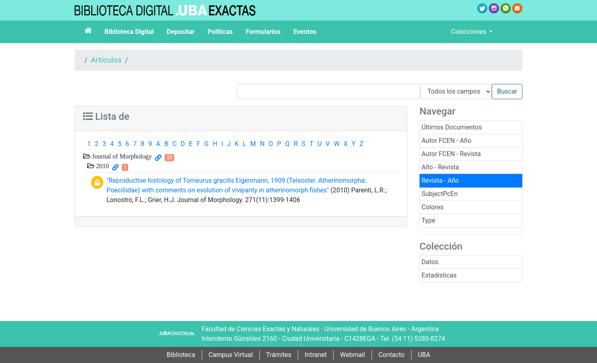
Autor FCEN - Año (446, 140)
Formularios (263, 31)
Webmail (352, 355)
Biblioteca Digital (129, 31)
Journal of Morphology (121, 156)
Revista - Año (440, 180)
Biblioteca (181, 355)
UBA (424, 355)
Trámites (279, 355)
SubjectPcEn (440, 194)
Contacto (391, 355)
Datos (430, 262)
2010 (101, 166)
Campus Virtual (231, 355)
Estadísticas (439, 275)
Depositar (180, 31)
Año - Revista (440, 167)
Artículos (106, 60)
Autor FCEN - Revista (451, 154)
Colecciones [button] (469, 31)
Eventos (305, 31)
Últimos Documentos (452, 127)
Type (428, 220)
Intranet (316, 355)
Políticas (220, 31)
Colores (433, 207)
